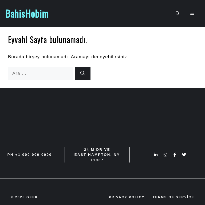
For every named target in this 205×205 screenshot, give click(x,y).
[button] (177, 13)
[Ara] (82, 73)
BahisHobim (27, 13)
